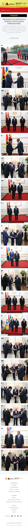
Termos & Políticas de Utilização (14, 523)
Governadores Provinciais (14, 499)
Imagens (3, 10)
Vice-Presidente (14, 487)
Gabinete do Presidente (14, 491)
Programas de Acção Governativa (14, 501)
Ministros (14, 497)
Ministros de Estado (14, 489)
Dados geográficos (14, 507)
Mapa (14, 512)
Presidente (14, 485)
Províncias (14, 509)
